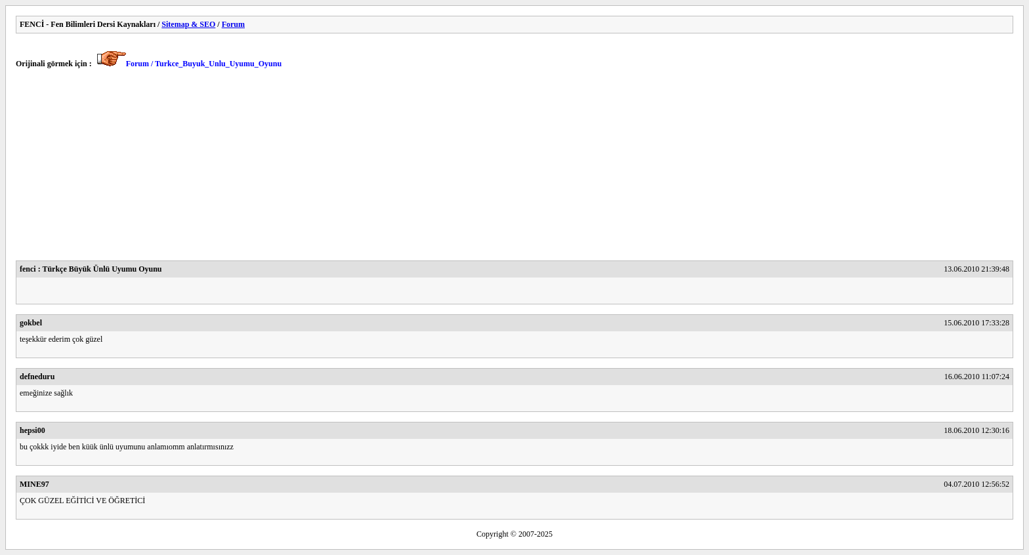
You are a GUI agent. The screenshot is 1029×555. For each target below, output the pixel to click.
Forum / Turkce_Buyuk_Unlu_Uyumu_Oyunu (204, 63)
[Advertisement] (409, 168)
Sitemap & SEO (188, 24)
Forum (233, 24)
